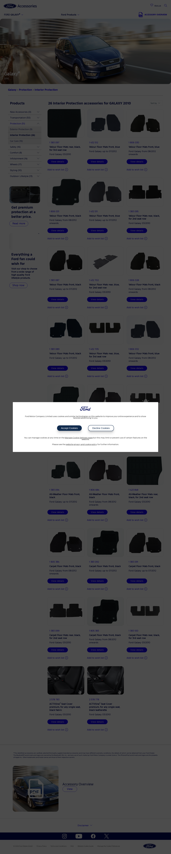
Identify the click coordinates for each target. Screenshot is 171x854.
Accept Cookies (69, 428)
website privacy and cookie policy (81, 444)
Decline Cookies (101, 428)
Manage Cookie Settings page (79, 438)
